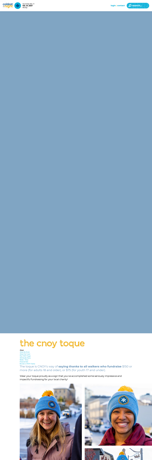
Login (113, 6)
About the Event (25, 352)
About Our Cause (25, 354)
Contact (121, 6)
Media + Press (24, 360)
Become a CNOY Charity (27, 364)
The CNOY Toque (25, 356)
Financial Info (24, 362)
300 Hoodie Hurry (25, 358)
